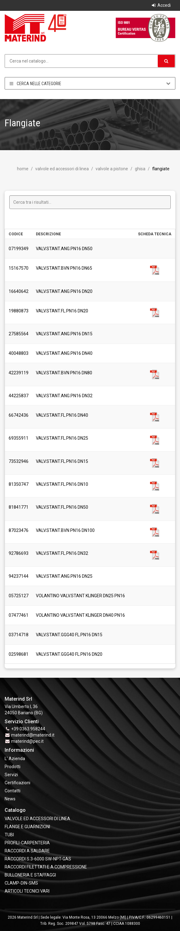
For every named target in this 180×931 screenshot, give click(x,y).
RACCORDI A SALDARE (27, 850)
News (10, 798)
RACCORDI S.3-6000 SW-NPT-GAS (38, 858)
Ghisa (139, 168)
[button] (166, 61)
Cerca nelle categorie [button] (90, 83)
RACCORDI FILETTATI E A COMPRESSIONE (46, 866)
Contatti (12, 790)
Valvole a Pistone (111, 168)
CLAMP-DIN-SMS (21, 883)
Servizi (11, 774)
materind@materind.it (32, 735)
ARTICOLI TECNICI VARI (27, 891)
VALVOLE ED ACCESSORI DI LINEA (61, 168)
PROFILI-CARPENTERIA (27, 842)
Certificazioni (17, 782)
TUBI (9, 834)
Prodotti (12, 766)
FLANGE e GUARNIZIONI (27, 826)
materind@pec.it (27, 741)
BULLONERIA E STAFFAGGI (30, 874)
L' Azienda (15, 758)
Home (22, 168)
